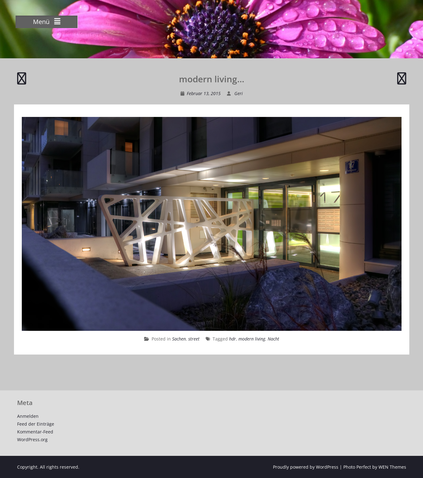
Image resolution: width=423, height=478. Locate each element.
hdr (232, 339)
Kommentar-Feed (35, 432)
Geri (238, 93)
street (194, 339)
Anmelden (28, 416)
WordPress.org (32, 439)
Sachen (179, 339)
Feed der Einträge (35, 424)
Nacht (273, 339)
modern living (251, 339)
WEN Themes (392, 467)
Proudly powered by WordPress (305, 467)
